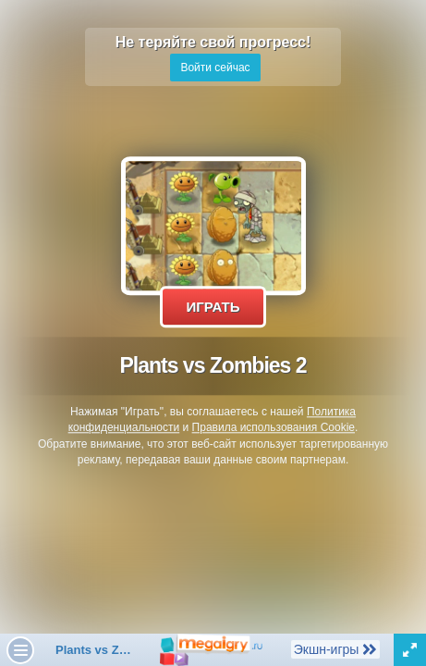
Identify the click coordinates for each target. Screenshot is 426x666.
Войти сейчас (215, 67)
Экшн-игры (335, 648)
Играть (212, 306)
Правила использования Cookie (273, 428)
